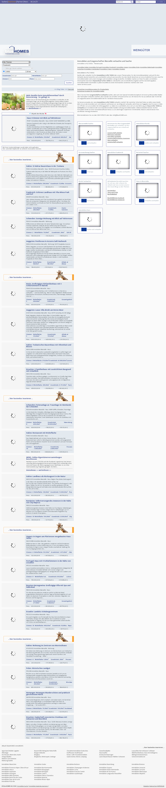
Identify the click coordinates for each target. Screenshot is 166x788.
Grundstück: (7, 75)
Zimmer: (5, 79)
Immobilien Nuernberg (106, 764)
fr (37, 1)
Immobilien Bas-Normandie (43, 767)
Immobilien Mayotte (138, 773)
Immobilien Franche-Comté (75, 771)
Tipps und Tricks (112, 192)
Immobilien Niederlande (147, 67)
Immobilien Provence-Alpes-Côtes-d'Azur (15, 767)
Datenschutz (153, 786)
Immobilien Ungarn (122, 67)
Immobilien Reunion (40, 777)
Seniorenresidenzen (138, 756)
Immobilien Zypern (106, 69)
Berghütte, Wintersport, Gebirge (45, 756)
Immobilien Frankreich (109, 67)
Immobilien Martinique (139, 771)
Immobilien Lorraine (138, 769)
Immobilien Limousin (138, 767)
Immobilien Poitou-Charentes (43, 775)
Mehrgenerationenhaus (139, 754)
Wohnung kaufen (7, 760)
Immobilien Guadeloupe (74, 773)
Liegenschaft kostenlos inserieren (118, 138)
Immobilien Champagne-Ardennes (78, 767)
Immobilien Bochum (73, 764)
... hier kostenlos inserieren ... (38, 159)
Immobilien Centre (40, 773)
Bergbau (37, 754)
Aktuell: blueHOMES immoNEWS (12, 746)
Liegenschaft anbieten (114, 133)
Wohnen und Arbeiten (9, 758)
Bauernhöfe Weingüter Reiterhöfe (45, 750)
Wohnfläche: (36, 75)
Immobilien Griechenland (92, 69)
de (31, 1)
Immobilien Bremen (138, 764)
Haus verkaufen (112, 140)
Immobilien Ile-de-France (107, 771)
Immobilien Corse (72, 769)
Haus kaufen (103, 752)
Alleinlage (5, 752)
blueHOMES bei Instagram (116, 199)
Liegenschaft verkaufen (115, 142)
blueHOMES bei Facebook (115, 198)
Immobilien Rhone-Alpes (42, 779)
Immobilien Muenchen (9, 764)
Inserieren (12, 1)
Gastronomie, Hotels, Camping (77, 756)
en (34, 1)
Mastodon (146, 786)
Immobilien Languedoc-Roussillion (110, 773)
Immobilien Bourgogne (41, 769)
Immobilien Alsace (8, 769)
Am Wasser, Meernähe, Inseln (11, 754)
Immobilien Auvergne (9, 773)
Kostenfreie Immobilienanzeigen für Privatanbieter (93, 89)
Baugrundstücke (39, 752)
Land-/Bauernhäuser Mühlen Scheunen (112, 756)
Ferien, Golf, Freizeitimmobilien (77, 754)
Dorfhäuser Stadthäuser (75, 752)
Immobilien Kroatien (118, 69)
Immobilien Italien (83, 67)
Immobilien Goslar (40, 764)
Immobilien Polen (134, 67)
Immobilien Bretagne (41, 771)
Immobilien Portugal (95, 67)
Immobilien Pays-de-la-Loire (11, 779)
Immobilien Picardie (8, 781)
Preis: (32, 79)
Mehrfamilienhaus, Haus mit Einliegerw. (144, 752)
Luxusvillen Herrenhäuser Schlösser (143, 750)
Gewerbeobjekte (104, 750)
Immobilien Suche (22, 786)
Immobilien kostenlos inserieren (38, 786)
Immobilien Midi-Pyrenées (10, 775)
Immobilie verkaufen (114, 136)
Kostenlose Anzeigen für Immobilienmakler (90, 91)
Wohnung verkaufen (114, 134)
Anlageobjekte (6, 756)
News (26, 1)
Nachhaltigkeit (112, 194)
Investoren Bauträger (106, 754)
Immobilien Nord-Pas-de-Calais (12, 777)
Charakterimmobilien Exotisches (77, 750)
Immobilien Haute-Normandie (109, 769)
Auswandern (111, 190)
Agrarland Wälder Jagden (10, 750)
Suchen (4, 1)
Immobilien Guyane (105, 767)
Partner (20, 1)
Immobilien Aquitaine (9, 771)
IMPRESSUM (160, 786)
